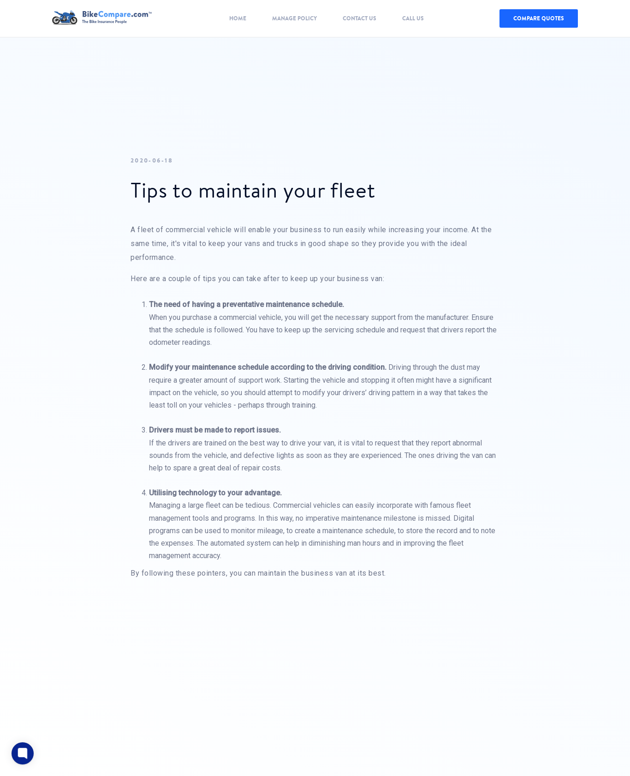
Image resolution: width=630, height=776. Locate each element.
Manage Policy (294, 18)
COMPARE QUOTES (538, 18)
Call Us (413, 18)
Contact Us (359, 18)
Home (237, 18)
